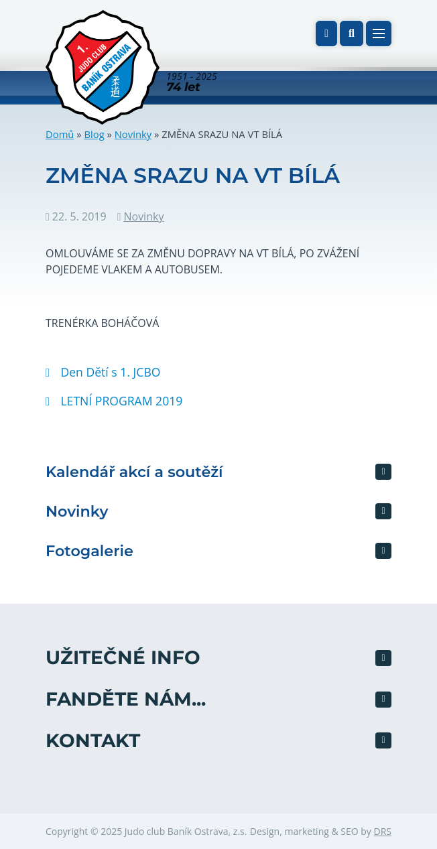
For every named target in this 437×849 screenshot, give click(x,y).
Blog (94, 134)
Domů (60, 134)
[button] (351, 33)
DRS (382, 831)
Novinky (133, 134)
